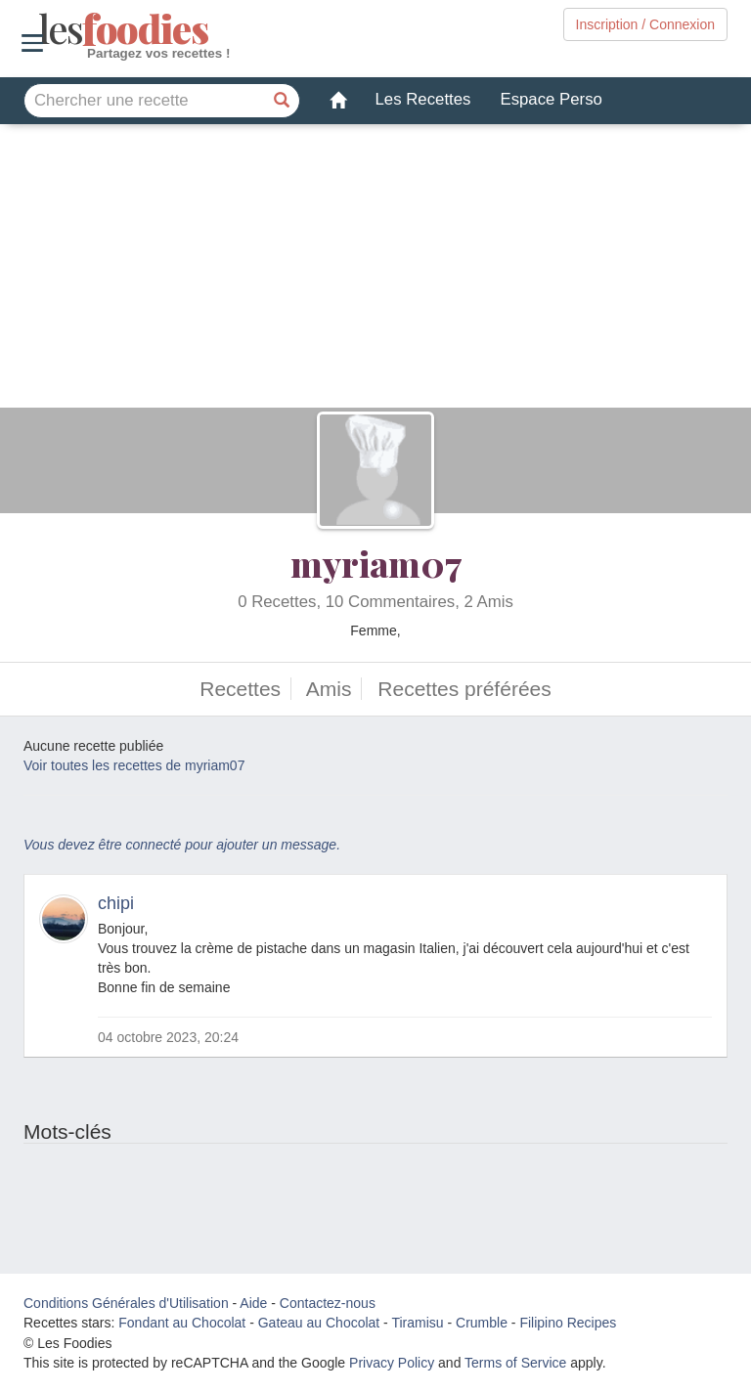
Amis (329, 688)
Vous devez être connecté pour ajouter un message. (181, 844)
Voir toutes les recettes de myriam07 (133, 765)
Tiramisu (417, 1322)
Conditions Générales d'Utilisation (126, 1303)
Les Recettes (423, 99)
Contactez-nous (328, 1303)
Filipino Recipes (567, 1322)
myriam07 (376, 563)
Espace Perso (550, 99)
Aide (253, 1303)
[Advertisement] (375, 271)
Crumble (482, 1322)
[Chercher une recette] (282, 100)
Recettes (240, 688)
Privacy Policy (391, 1362)
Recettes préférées (464, 688)
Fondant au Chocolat (181, 1322)
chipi (116, 903)
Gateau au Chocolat (319, 1322)
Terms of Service (515, 1362)
